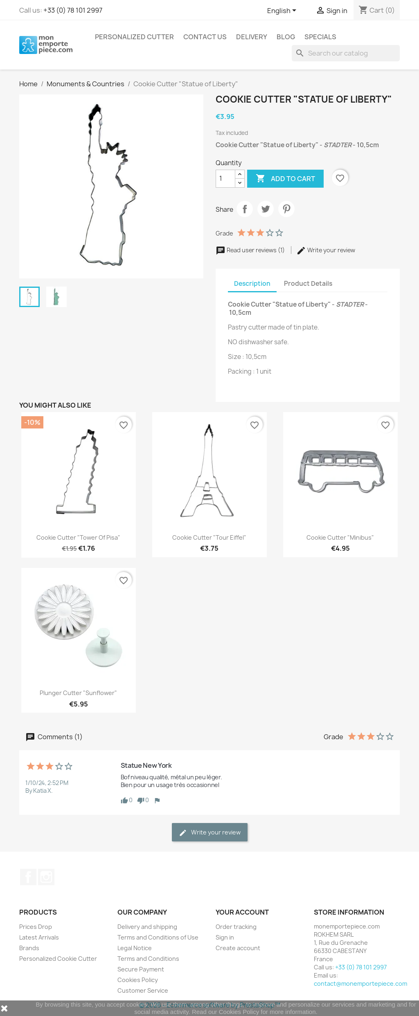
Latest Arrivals (39, 937)
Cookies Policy (137, 980)
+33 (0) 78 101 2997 (72, 10)
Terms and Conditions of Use (157, 937)
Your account (242, 912)
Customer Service (142, 990)
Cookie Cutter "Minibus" (340, 537)
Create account (238, 948)
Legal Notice (134, 948)
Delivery (251, 36)
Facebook (28, 877)
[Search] (346, 53)
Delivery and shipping (147, 927)
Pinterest (286, 209)
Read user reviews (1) (251, 250)
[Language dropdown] (283, 11)
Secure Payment (140, 969)
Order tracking (236, 927)
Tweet (265, 209)
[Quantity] (225, 179)
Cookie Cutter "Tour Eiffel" (209, 537)
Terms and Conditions (148, 958)
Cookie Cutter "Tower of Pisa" (78, 537)
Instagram (46, 877)
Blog (286, 36)
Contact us (205, 36)
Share (245, 209)
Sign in (225, 937)
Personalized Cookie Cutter (58, 958)
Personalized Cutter (134, 36)
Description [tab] (252, 283)
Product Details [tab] (308, 283)
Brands (29, 948)
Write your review (325, 250)
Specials (320, 36)
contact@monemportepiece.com (360, 983)
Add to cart (285, 178)
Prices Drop (35, 927)
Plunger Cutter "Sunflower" (78, 693)
